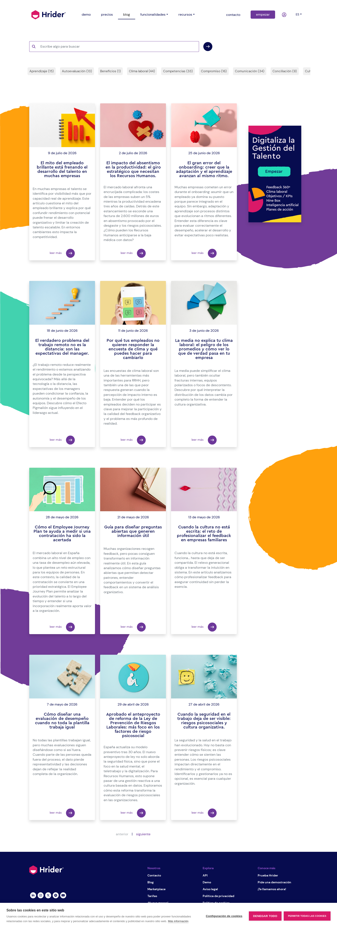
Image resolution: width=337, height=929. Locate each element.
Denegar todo (265, 916)
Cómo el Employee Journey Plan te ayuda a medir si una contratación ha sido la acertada (62, 533)
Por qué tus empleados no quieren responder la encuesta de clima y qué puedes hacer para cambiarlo (133, 349)
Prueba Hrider (268, 875)
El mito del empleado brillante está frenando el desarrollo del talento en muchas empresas (62, 169)
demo (86, 14)
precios (107, 14)
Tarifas (152, 896)
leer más (62, 253)
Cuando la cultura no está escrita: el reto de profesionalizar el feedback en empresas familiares (204, 533)
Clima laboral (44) (142, 71)
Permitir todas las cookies (307, 916)
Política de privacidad (218, 896)
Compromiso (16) (214, 71)
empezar (263, 14)
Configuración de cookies (224, 916)
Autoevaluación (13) (77, 71)
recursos (185, 14)
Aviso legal (210, 889)
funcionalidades (152, 14)
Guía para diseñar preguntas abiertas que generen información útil (133, 531)
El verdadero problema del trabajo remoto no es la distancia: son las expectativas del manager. (62, 347)
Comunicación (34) (249, 71)
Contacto (154, 875)
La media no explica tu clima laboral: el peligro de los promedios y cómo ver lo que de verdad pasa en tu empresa (204, 349)
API (205, 875)
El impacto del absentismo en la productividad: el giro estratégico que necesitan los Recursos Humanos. (133, 169)
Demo (207, 882)
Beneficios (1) (110, 71)
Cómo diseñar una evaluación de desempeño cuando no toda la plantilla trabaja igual (62, 720)
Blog (150, 882)
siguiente (143, 834)
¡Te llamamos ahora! (272, 889)
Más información (178, 921)
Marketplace (156, 889)
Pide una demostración (274, 882)
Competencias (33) (178, 71)
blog (126, 14)
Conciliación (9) (285, 71)
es (297, 14)
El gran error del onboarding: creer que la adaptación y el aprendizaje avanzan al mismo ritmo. (204, 169)
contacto (233, 14)
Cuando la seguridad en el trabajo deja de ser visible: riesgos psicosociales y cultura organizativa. (204, 720)
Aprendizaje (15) (41, 71)
